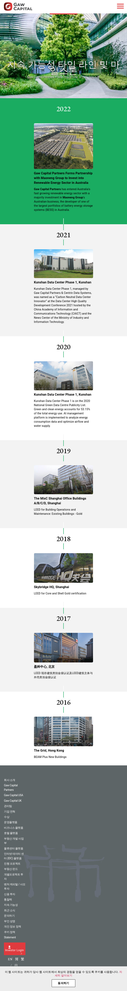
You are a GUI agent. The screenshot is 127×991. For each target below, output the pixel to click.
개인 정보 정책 (12, 926)
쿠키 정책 (9, 932)
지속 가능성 (11, 904)
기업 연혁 (9, 811)
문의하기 (9, 915)
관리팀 (8, 806)
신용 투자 (9, 894)
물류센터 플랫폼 (13, 848)
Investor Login (14, 950)
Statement (10, 937)
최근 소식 (9, 910)
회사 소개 (9, 780)
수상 (6, 816)
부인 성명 (9, 921)
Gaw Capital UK (12, 800)
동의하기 (63, 983)
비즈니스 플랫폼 (13, 827)
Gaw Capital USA (13, 795)
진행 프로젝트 (12, 863)
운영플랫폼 (10, 822)
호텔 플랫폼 (11, 833)
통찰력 (8, 899)
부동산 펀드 (11, 869)
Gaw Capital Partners (40, 76)
